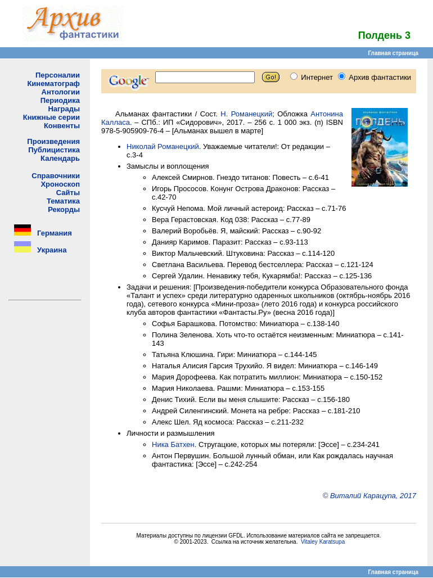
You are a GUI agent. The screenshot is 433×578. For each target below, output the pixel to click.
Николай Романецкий (163, 146)
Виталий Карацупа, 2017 (373, 495)
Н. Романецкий (246, 114)
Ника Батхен (173, 444)
